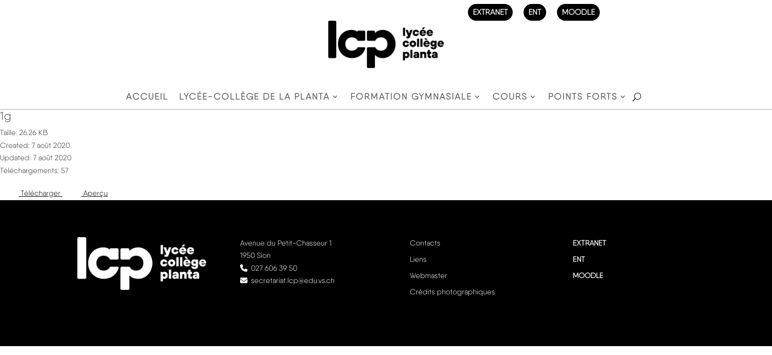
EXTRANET (490, 12)
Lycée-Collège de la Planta (254, 97)
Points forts (583, 97)
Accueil (147, 97)
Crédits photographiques (452, 291)
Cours (510, 97)
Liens (418, 259)
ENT (534, 12)
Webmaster (428, 275)
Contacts (425, 243)
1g (5, 116)
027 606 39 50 (274, 268)
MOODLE (578, 12)
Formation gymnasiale (411, 97)
